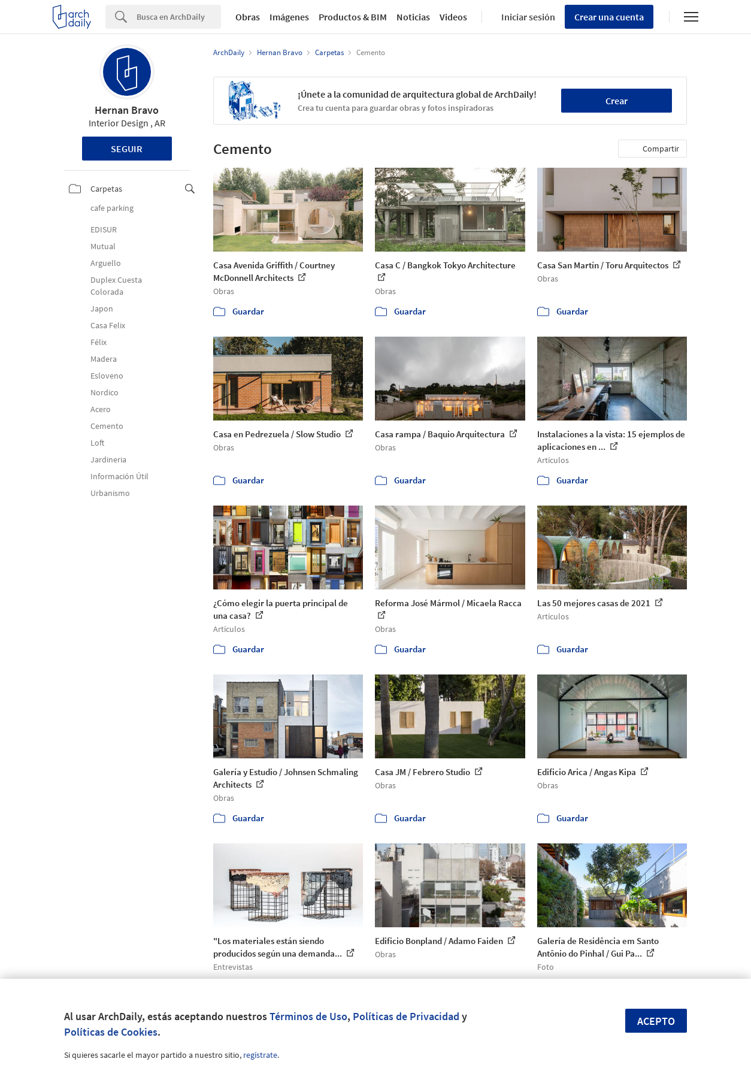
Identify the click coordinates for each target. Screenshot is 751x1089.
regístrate (260, 1054)
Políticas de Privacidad (406, 1016)
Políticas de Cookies (111, 1032)
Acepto (656, 1021)
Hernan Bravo (127, 110)
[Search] (179, 17)
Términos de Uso (308, 1016)
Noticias (413, 17)
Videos (453, 17)
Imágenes (289, 17)
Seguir (127, 149)
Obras (247, 17)
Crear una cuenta (609, 17)
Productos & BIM (353, 17)
